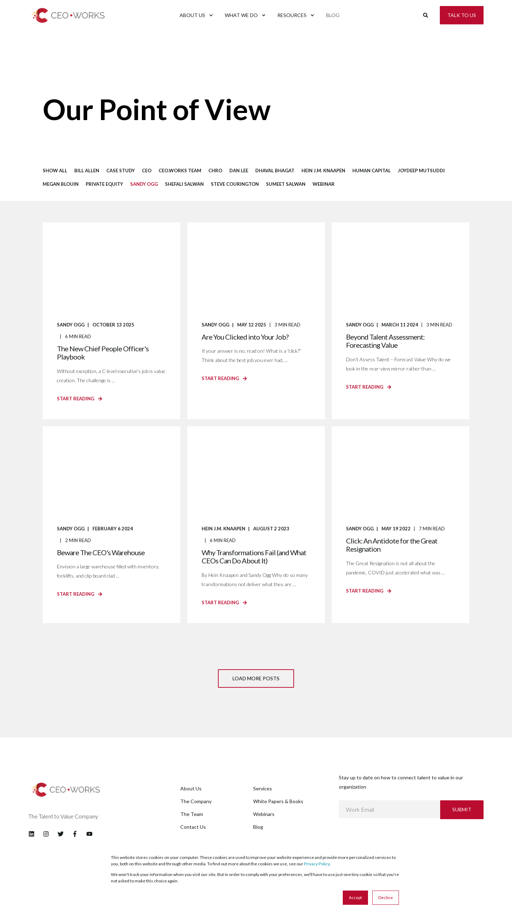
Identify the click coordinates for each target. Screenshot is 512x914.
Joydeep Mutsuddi (421, 170)
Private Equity (104, 184)
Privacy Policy (317, 863)
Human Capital (371, 170)
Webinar (324, 184)
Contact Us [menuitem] (193, 827)
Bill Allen (86, 170)
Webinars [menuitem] (263, 814)
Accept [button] (355, 897)
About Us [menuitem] (191, 788)
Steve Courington (235, 184)
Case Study (120, 170)
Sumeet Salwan (285, 184)
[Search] (426, 14)
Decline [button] (385, 897)
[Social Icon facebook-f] (75, 834)
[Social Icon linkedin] (33, 834)
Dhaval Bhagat (274, 170)
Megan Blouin (61, 184)
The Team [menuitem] (191, 814)
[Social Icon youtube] (87, 834)
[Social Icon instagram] (46, 834)
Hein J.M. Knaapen (323, 170)
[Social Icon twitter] (60, 834)
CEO (146, 170)
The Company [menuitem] (196, 801)
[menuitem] (211, 778)
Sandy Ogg (144, 184)
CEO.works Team (180, 170)
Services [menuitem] (262, 788)
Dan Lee (238, 170)
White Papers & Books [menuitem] (278, 801)
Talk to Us (461, 15)
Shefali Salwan (184, 184)
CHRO (215, 170)
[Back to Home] (71, 26)
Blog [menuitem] (258, 827)
